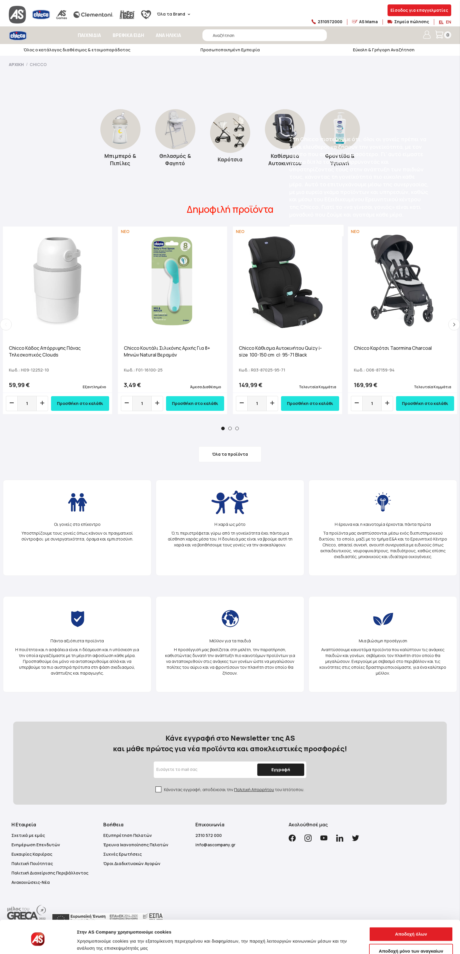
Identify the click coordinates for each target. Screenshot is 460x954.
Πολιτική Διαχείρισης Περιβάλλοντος (49, 873)
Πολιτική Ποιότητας (32, 863)
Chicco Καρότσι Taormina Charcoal (393, 348)
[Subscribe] (280, 770)
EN (448, 22)
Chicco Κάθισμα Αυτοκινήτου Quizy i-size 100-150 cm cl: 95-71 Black (280, 351)
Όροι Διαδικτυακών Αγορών (131, 863)
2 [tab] (230, 428)
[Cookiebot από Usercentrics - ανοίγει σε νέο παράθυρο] (38, 942)
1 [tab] (223, 428)
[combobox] (264, 35)
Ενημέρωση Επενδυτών (35, 844)
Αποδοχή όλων (411, 912)
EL (441, 22)
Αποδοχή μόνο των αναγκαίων (411, 928)
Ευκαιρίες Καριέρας (31, 854)
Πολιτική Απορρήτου (254, 789)
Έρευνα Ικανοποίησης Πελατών (135, 844)
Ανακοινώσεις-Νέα (30, 882)
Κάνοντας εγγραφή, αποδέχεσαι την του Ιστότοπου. (234, 789)
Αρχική (17, 64)
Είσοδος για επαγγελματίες (419, 10)
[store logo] (34, 36)
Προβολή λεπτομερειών (102, 942)
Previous (6, 324)
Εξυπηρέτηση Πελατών (127, 835)
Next (454, 324)
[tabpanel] (57, 320)
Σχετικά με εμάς (28, 835)
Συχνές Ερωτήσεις (122, 854)
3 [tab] (237, 428)
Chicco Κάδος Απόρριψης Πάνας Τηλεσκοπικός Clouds (45, 351)
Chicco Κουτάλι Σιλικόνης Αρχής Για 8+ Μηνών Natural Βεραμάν (167, 351)
